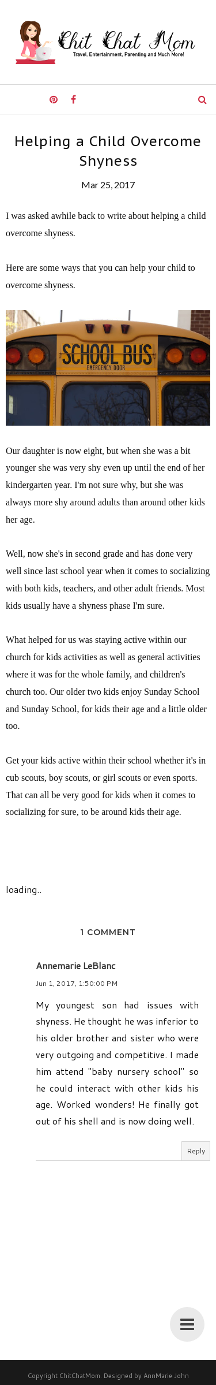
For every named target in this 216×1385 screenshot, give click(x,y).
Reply (196, 1151)
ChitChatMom (79, 1375)
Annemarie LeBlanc (76, 965)
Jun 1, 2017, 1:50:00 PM (77, 983)
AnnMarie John (166, 1375)
